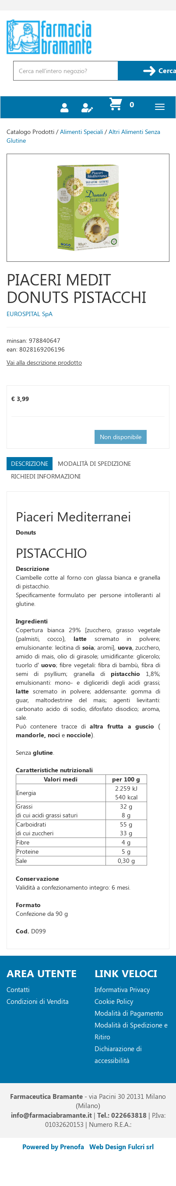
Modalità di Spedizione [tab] (94, 463)
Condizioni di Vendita (38, 1001)
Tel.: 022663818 (122, 1115)
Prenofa (72, 1146)
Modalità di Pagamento (129, 1013)
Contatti (18, 989)
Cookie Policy (114, 1001)
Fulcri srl (141, 1146)
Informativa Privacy (122, 989)
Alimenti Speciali (81, 131)
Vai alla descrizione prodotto (44, 362)
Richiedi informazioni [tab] (46, 476)
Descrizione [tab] (29, 463)
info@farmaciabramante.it (51, 1115)
